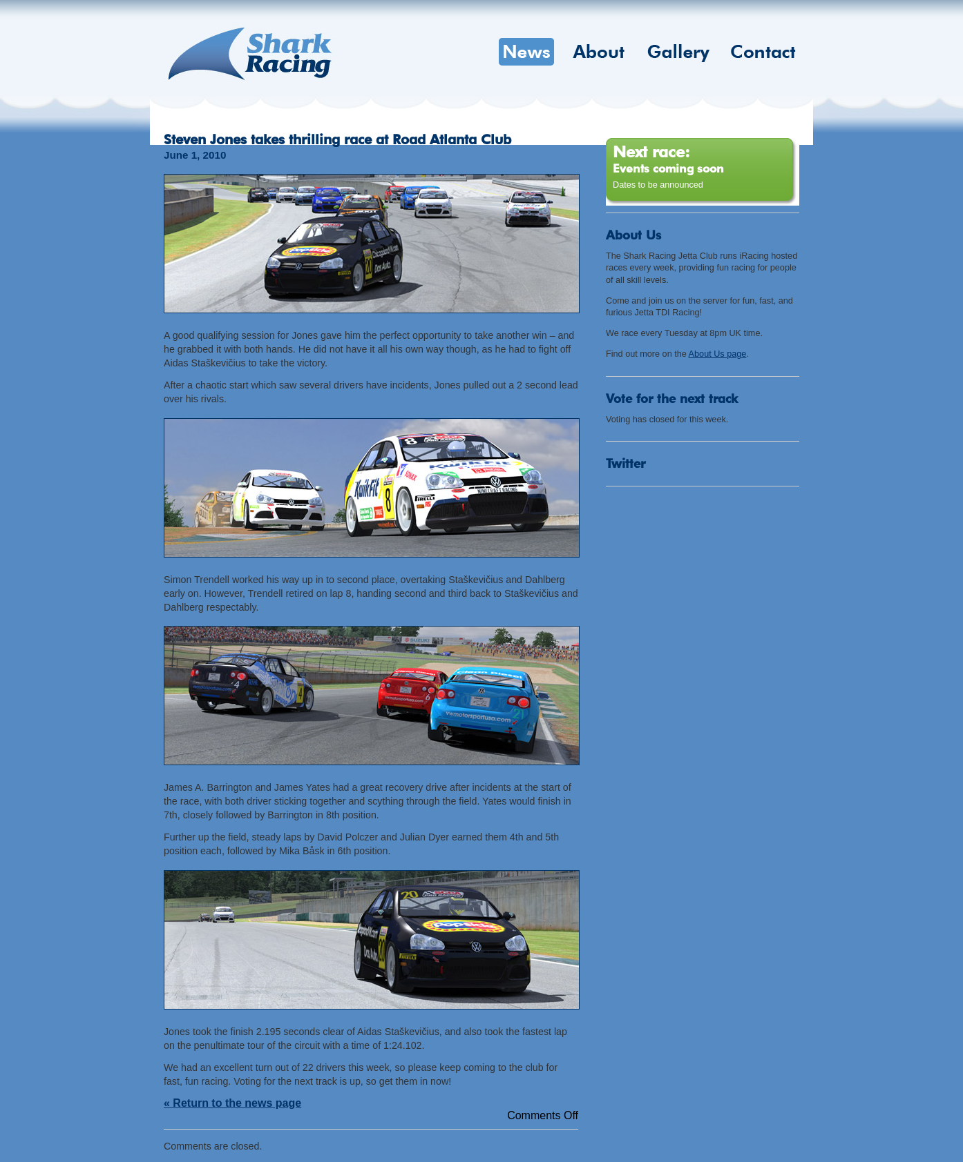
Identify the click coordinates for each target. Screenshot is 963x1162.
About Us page (718, 354)
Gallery (678, 52)
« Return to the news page (232, 1103)
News (526, 52)
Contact (763, 52)
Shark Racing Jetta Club (250, 53)
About (599, 52)
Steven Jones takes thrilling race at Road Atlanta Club (337, 139)
